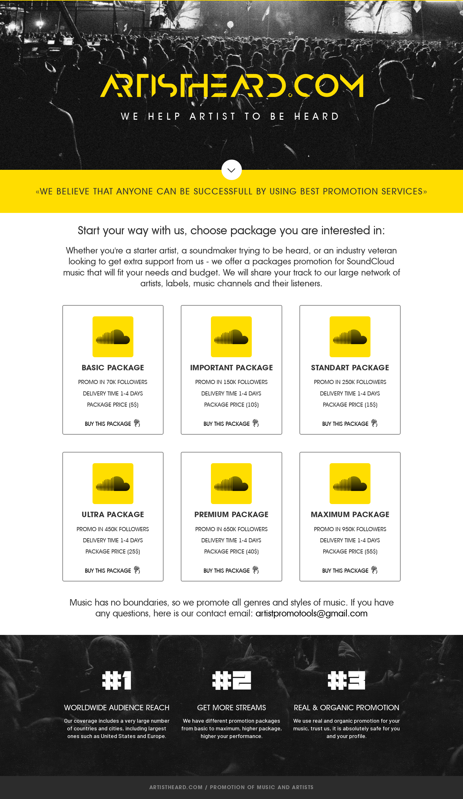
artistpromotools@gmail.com (312, 613)
